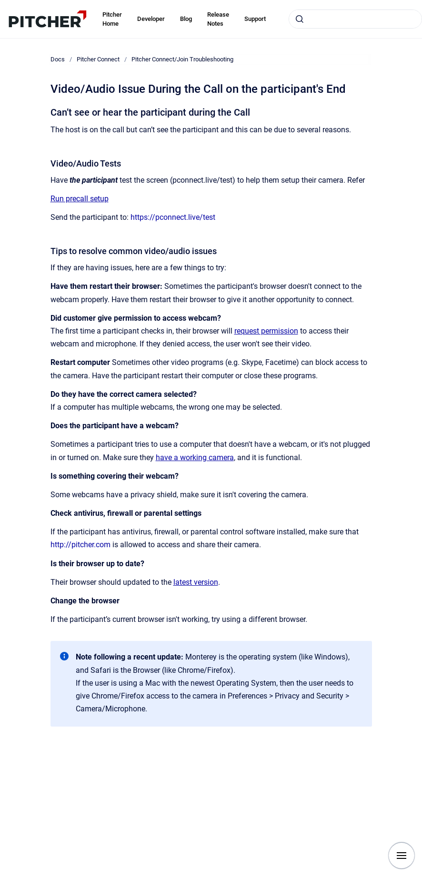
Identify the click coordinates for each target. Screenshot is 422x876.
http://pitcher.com (80, 544)
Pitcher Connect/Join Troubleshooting (182, 59)
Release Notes (218, 19)
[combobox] (355, 19)
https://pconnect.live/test (173, 217)
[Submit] (299, 19)
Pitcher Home (112, 19)
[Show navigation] (401, 855)
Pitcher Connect (98, 59)
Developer (151, 18)
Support (255, 18)
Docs (57, 59)
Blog (186, 18)
